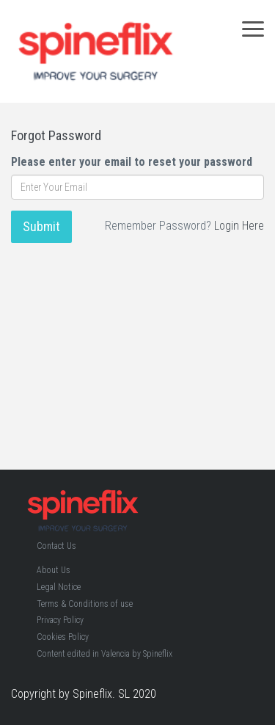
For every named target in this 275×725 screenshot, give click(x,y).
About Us (53, 570)
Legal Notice (59, 587)
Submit (41, 226)
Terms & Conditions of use (85, 604)
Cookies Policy (63, 637)
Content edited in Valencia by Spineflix (104, 654)
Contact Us (56, 546)
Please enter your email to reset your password (131, 162)
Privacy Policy (60, 620)
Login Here (239, 226)
